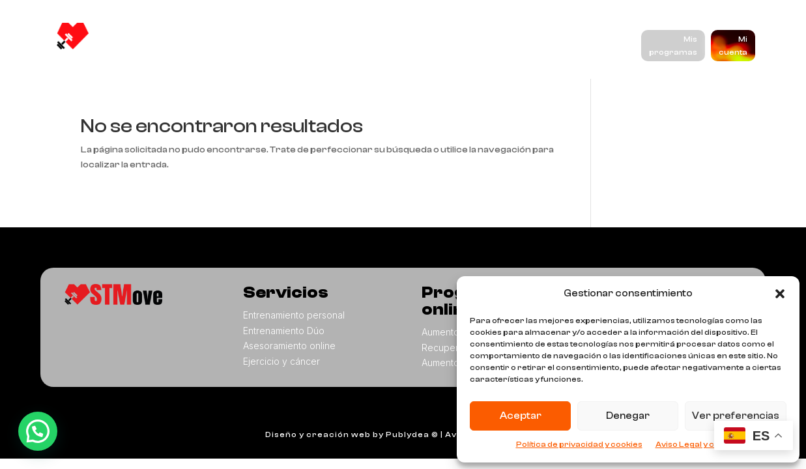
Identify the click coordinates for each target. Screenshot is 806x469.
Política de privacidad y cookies (579, 444)
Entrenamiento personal (294, 314)
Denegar (628, 415)
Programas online (430, 40)
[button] (779, 293)
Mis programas (673, 46)
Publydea (407, 434)
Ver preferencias (735, 415)
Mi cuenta (733, 46)
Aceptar (520, 415)
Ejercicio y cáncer (281, 361)
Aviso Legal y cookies (698, 444)
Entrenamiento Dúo (283, 330)
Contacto (238, 65)
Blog (519, 39)
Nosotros (238, 39)
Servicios (317, 40)
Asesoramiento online (289, 345)
